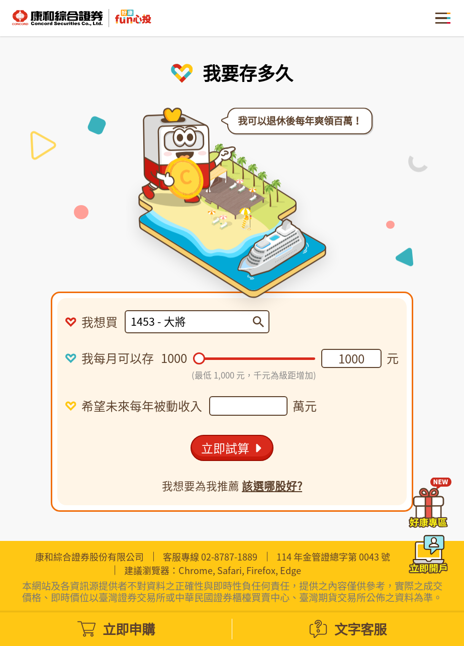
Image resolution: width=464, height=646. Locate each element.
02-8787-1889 (229, 557)
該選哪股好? (272, 486)
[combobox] (192, 321)
